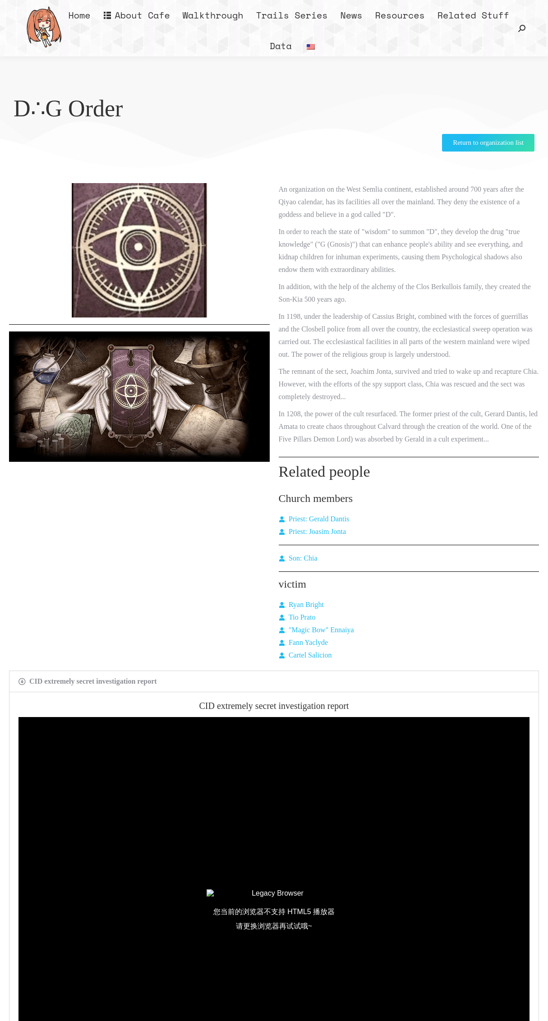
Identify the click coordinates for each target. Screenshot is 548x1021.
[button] (274, 681)
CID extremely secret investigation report (93, 681)
